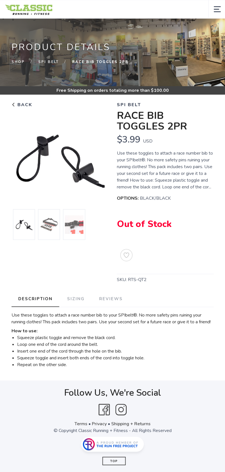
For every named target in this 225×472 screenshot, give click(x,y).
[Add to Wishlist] (126, 255)
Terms (80, 424)
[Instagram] (121, 409)
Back (22, 105)
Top (114, 461)
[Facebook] (104, 409)
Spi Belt (48, 61)
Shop (18, 61)
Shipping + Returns (131, 424)
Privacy (99, 424)
